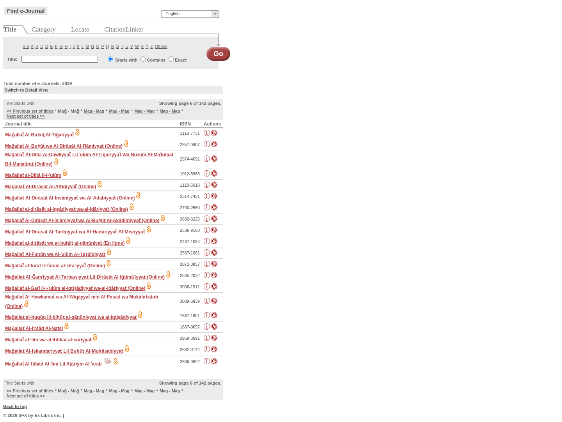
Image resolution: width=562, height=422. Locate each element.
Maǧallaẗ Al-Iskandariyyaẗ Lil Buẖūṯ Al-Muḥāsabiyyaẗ (64, 351)
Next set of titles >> (26, 116)
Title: (12, 59)
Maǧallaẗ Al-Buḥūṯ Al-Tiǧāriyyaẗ (39, 135)
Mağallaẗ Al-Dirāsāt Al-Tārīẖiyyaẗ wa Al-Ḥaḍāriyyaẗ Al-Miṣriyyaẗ (75, 232)
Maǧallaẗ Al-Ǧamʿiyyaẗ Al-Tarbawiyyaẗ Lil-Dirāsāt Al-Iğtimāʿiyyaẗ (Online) (85, 277)
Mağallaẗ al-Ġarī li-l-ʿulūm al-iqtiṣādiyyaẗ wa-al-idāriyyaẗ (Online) (75, 288)
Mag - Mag (94, 111)
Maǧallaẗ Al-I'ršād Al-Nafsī (34, 328)
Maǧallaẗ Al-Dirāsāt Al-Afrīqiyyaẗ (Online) (50, 186)
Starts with (126, 60)
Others (161, 46)
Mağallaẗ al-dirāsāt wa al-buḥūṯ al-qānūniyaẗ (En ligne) (64, 243)
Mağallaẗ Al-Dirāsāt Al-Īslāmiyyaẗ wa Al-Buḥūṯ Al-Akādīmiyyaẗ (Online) (82, 220)
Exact (181, 60)
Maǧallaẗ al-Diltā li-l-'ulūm (33, 175)
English (172, 13)
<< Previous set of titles (30, 111)
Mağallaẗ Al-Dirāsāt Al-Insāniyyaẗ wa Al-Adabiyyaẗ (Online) (70, 198)
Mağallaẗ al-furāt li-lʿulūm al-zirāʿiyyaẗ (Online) (55, 265)
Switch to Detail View (26, 90)
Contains (156, 60)
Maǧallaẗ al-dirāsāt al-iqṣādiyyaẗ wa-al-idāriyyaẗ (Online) (66, 209)
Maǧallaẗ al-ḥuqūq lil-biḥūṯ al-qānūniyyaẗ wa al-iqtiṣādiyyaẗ (71, 317)
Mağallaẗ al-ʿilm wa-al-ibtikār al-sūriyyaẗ (48, 340)
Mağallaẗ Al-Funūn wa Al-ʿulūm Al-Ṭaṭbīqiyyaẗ (55, 254)
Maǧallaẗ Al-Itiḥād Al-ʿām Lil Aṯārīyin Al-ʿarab (53, 364)
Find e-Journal (25, 11)
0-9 (26, 46)
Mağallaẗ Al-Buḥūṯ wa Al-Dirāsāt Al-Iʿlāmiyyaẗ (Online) (64, 146)
